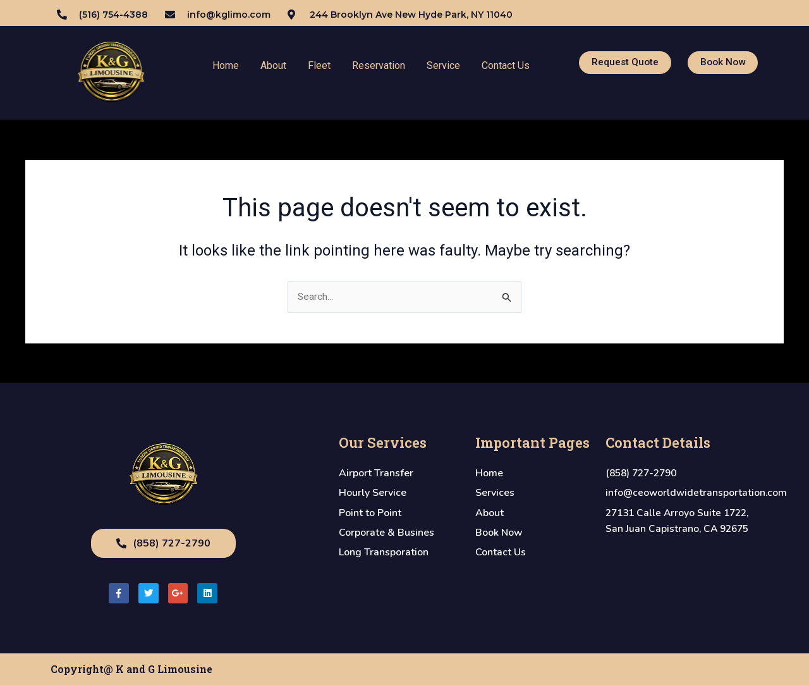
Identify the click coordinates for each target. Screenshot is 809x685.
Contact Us (506, 65)
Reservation (378, 65)
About (273, 65)
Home (225, 65)
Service (443, 65)
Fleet (319, 65)
